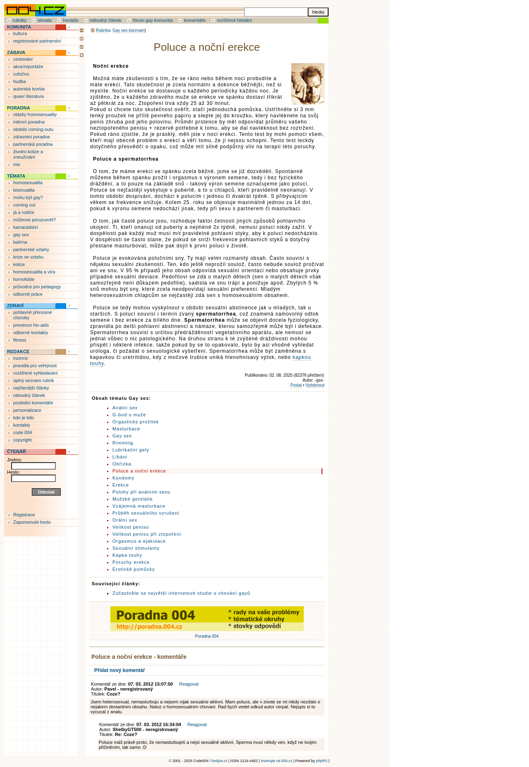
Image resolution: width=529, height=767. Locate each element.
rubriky (19, 20)
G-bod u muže (129, 414)
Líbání (120, 456)
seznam (137, 30)
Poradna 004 (207, 634)
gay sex (21, 234)
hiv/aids (70, 20)
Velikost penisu (130, 527)
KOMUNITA (19, 26)
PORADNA (18, 107)
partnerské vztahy (31, 249)
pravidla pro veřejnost (35, 365)
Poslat (296, 385)
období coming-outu (33, 129)
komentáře (194, 20)
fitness (19, 339)
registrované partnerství (37, 40)
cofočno (21, 73)
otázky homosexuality (35, 114)
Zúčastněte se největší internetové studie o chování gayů (181, 593)
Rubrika (103, 30)
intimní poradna (29, 121)
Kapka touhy (127, 555)
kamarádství (25, 227)
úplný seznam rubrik (33, 380)
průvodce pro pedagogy (37, 286)
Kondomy (123, 477)
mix (16, 164)
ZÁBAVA (16, 52)
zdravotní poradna (31, 136)
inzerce (20, 358)
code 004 (22, 432)
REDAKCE (18, 351)
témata (45, 20)
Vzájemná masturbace (138, 505)
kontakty (21, 425)
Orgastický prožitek (135, 421)
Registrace (24, 514)
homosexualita (28, 182)
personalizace (27, 410)
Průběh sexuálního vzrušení (145, 513)
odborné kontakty (30, 332)
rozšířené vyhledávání (35, 372)
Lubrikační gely (130, 449)
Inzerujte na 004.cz (276, 761)
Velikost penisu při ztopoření (146, 534)
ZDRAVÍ (15, 305)
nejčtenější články (31, 387)
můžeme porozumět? (34, 219)
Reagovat (188, 684)
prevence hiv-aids (31, 325)
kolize (19, 264)
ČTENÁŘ (16, 451)
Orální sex (124, 520)
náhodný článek (106, 20)
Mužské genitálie (132, 498)
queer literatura (28, 96)
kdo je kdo (23, 417)
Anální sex (125, 407)
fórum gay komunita (153, 20)
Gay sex (120, 30)
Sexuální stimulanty (136, 548)
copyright (22, 439)
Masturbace (126, 428)
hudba (19, 81)
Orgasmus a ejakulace (139, 541)
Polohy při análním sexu (141, 491)
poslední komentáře (33, 402)
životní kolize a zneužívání (28, 154)
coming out (24, 204)
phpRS (322, 761)
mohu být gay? (28, 197)
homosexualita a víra (34, 271)
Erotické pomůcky (133, 569)
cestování (23, 59)
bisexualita (24, 190)
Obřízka (121, 463)
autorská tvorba (29, 88)
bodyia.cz (219, 761)
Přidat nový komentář (119, 670)
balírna (20, 242)
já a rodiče (23, 212)
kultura (20, 33)
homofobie (23, 279)
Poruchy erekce (131, 562)
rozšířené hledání (234, 20)
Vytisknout (314, 385)
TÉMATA (16, 175)
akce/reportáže (28, 66)
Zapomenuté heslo (32, 522)
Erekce (120, 484)
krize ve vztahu (28, 256)
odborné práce (28, 294)
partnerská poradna (32, 144)
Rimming (122, 442)
